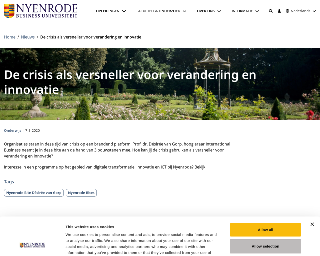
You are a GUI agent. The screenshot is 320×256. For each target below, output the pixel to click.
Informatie (242, 10)
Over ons (206, 10)
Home (10, 37)
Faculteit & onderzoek (158, 10)
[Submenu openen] (124, 11)
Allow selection (266, 213)
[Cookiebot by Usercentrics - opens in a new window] (32, 246)
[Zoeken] (271, 11)
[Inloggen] (279, 11)
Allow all (265, 197)
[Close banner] (312, 191)
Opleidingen (108, 10)
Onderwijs (13, 130)
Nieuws (28, 37)
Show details (262, 246)
